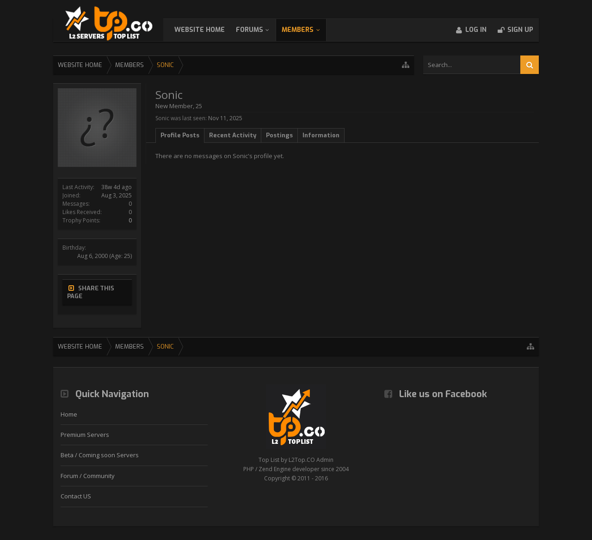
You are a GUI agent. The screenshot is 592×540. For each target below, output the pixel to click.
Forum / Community (88, 476)
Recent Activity (232, 135)
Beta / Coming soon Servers (100, 455)
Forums (258, 29)
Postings (279, 135)
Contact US (76, 496)
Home (69, 414)
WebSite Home (209, 29)
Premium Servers (85, 434)
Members (307, 29)
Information (320, 135)
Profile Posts (179, 135)
